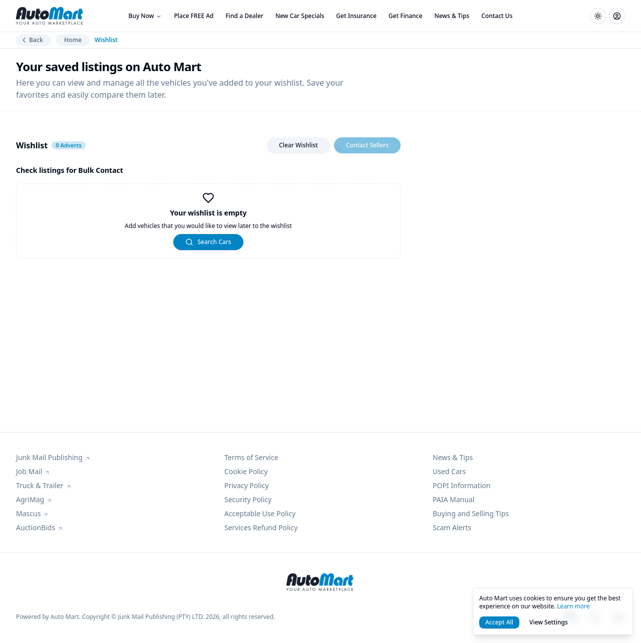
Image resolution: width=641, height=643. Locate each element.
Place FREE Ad (193, 16)
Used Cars (449, 471)
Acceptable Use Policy (259, 513)
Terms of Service (251, 457)
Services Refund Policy (260, 527)
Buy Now (145, 16)
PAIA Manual (453, 499)
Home (73, 40)
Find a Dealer (244, 16)
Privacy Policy (246, 485)
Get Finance (406, 16)
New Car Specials (299, 16)
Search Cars (208, 242)
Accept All (499, 622)
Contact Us (496, 16)
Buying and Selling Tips (471, 513)
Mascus (32, 513)
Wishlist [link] (106, 40)
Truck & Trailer (44, 485)
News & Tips (451, 16)
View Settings (548, 622)
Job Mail (33, 471)
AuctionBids (39, 527)
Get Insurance (356, 16)
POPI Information (461, 485)
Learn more (573, 606)
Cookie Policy (245, 471)
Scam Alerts (452, 527)
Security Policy (247, 499)
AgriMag (34, 499)
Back (31, 40)
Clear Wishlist (298, 145)
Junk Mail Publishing (53, 457)
